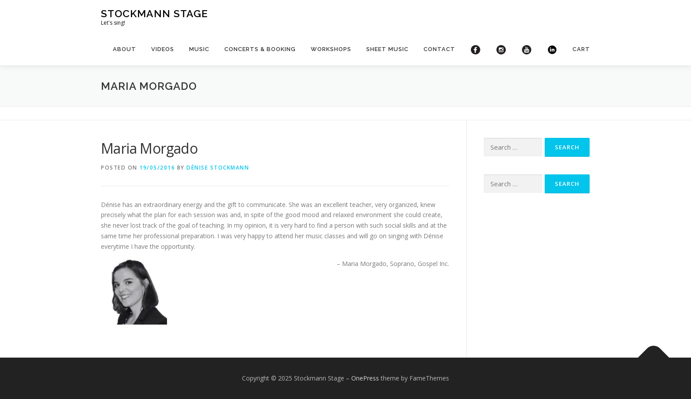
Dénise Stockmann (217, 167)
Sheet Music (387, 49)
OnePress (365, 378)
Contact (439, 49)
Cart (581, 49)
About (124, 49)
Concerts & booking (260, 49)
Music (199, 49)
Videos (162, 49)
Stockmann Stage (154, 13)
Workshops (331, 49)
